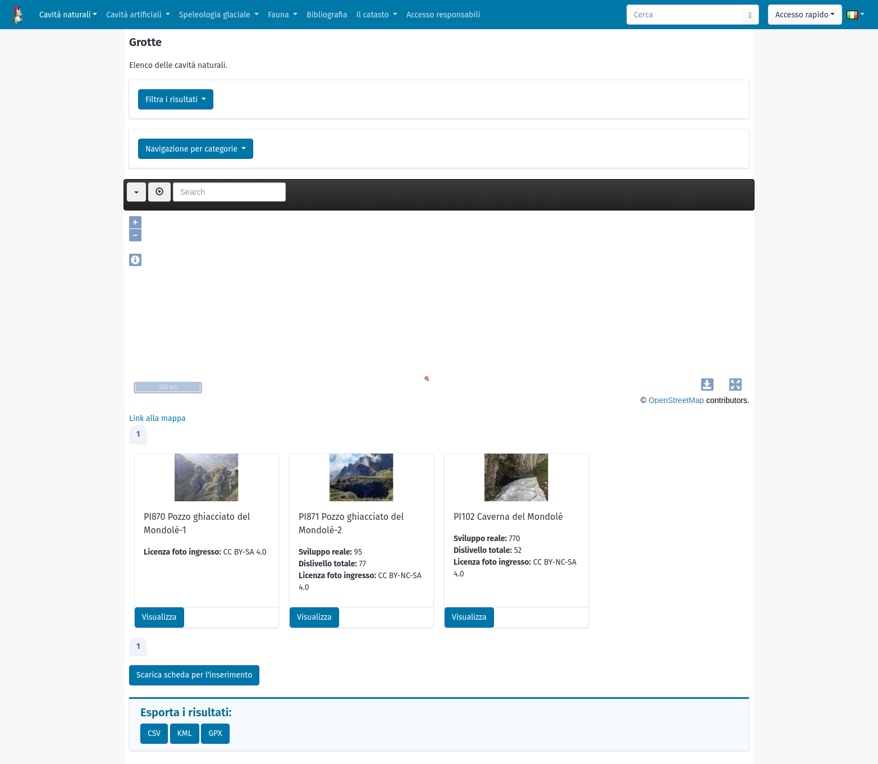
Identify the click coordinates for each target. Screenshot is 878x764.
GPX (215, 733)
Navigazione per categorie (192, 149)
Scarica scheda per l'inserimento (194, 675)
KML (184, 733)
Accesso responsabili (443, 15)
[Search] (685, 14)
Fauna (279, 15)
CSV (154, 733)
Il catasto (373, 15)
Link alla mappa (157, 418)
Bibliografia (327, 15)
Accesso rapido (802, 15)
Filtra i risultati (172, 99)
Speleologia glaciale (216, 15)
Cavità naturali (65, 15)
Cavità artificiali (134, 15)
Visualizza (159, 617)
